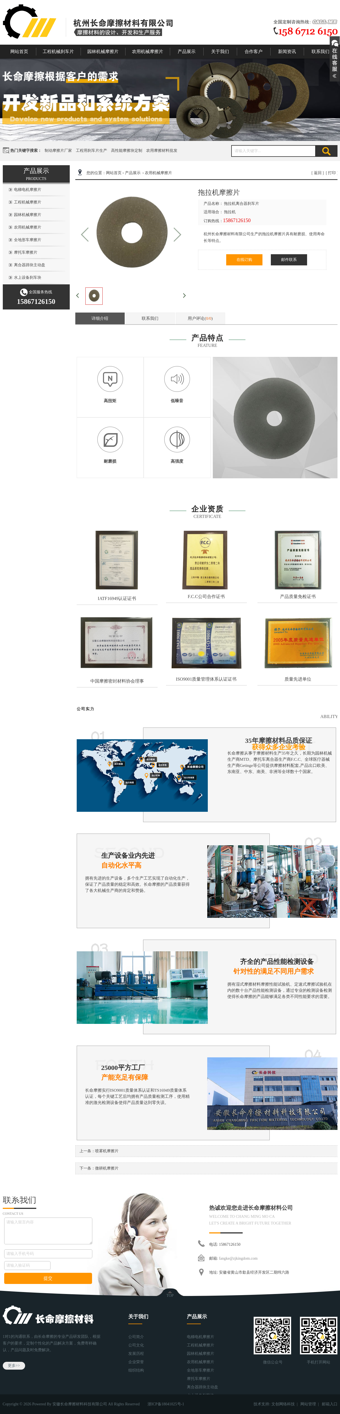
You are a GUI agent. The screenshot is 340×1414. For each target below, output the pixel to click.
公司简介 (136, 1337)
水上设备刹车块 (27, 277)
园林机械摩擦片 (103, 51)
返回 (318, 173)
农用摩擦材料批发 (161, 150)
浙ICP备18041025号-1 (166, 1404)
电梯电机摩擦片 (27, 190)
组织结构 (136, 1370)
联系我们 (320, 51)
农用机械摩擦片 (147, 51)
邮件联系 (289, 260)
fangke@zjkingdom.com (238, 1258)
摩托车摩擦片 (25, 252)
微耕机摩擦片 (107, 1168)
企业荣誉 (136, 1362)
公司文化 (136, 1345)
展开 (335, 58)
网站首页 (19, 51)
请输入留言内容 (48, 1231)
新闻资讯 (287, 51)
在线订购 (244, 260)
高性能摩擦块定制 (126, 150)
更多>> (14, 1365)
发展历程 (136, 1353)
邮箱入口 (329, 1404)
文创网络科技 (283, 1404)
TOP (169, 1295)
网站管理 (308, 1404)
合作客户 (253, 51)
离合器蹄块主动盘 (29, 265)
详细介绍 (99, 318)
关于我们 (220, 51)
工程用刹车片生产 (91, 150)
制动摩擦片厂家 (58, 150)
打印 (332, 173)
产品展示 (187, 51)
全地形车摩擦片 (27, 240)
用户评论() (200, 318)
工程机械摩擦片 (27, 202)
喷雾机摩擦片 (107, 1151)
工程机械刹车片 (58, 51)
